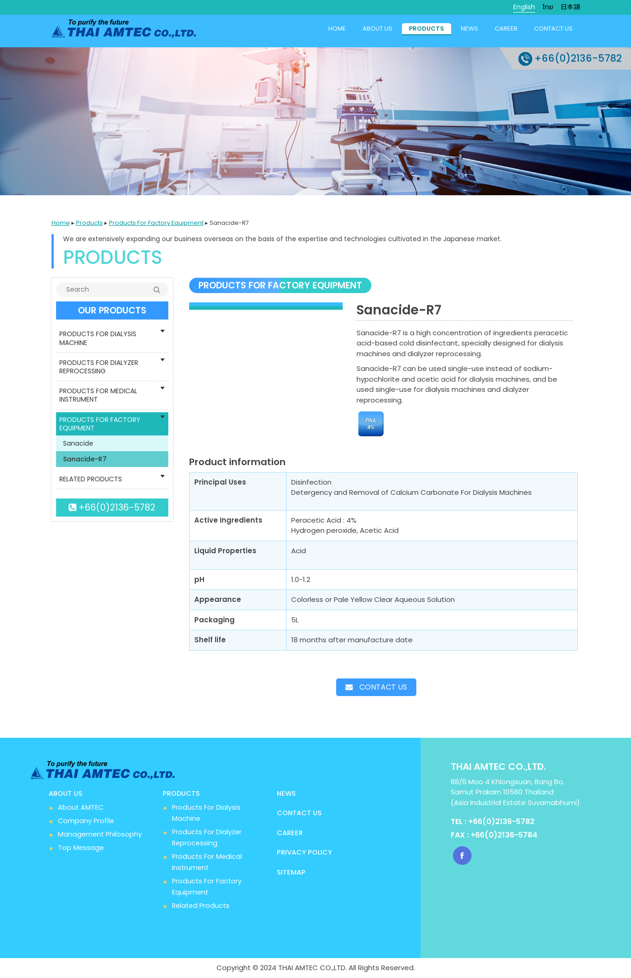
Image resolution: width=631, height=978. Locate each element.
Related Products (200, 905)
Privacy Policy (304, 852)
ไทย (547, 7)
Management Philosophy (100, 834)
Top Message (81, 847)
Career (506, 28)
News (469, 28)
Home (337, 28)
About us (377, 28)
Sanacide (78, 443)
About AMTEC (80, 807)
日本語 (570, 7)
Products (426, 28)
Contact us (553, 28)
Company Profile (86, 820)
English (524, 7)
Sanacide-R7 (85, 459)
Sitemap (291, 872)
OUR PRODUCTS (112, 310)
